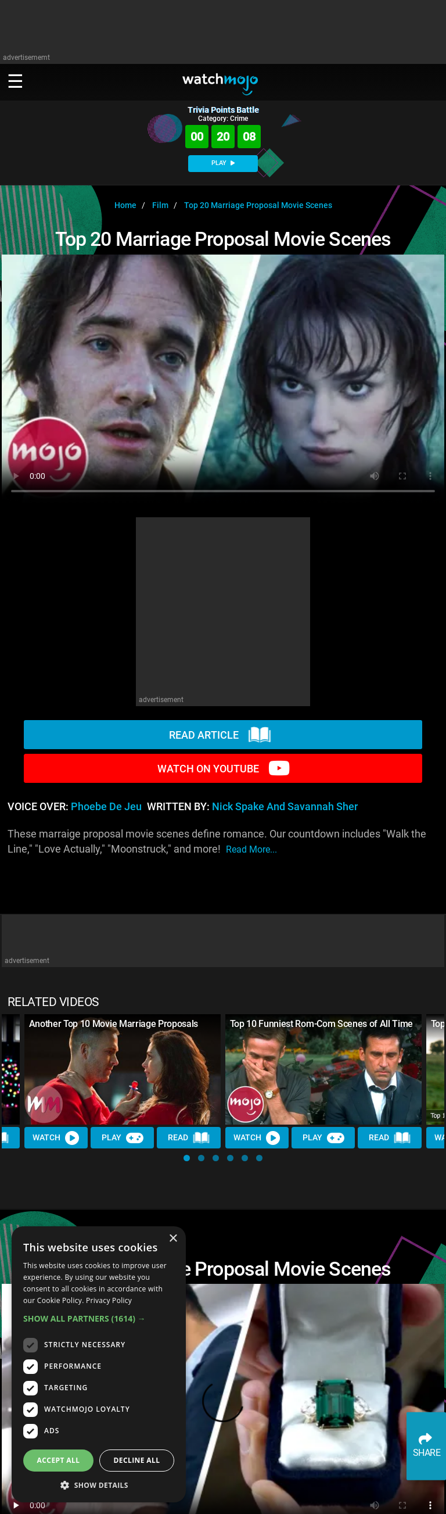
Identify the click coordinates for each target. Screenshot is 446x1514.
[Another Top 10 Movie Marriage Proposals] (122, 1069)
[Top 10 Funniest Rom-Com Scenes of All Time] (323, 1069)
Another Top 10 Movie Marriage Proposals (114, 1023)
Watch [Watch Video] (56, 1137)
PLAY (223, 163)
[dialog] (99, 1364)
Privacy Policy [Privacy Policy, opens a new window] (109, 1300)
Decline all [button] (137, 1460)
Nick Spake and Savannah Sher (285, 807)
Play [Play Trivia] (122, 1137)
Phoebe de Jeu (106, 807)
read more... (251, 849)
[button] (186, 1158)
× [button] (172, 1238)
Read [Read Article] (189, 1138)
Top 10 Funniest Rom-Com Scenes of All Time (321, 1023)
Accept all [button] (58, 1460)
